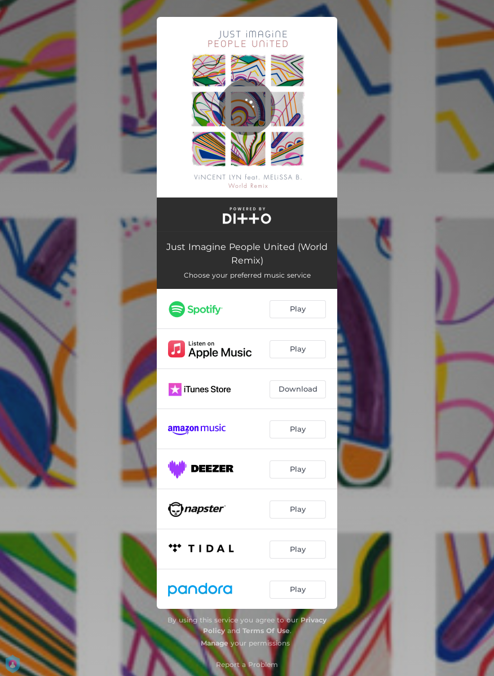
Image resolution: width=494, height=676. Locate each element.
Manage (214, 643)
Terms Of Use (266, 630)
